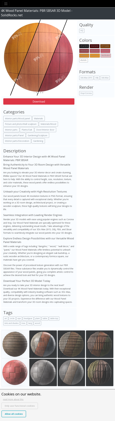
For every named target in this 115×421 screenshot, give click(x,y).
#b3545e (95, 51)
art (5, 318)
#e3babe (106, 55)
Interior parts (11, 129)
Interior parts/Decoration (17, 140)
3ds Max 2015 (86, 77)
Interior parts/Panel (14, 135)
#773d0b (105, 46)
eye (19, 318)
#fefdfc (83, 60)
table (45, 318)
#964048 (84, 51)
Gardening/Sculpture (37, 135)
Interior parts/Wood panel (17, 118)
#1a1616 (84, 46)
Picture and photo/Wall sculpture (21, 124)
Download (39, 101)
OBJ (96, 77)
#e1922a (95, 55)
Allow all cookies (14, 413)
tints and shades (11, 323)
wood (37, 323)
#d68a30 (84, 55)
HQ (81, 30)
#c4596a (105, 51)
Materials (38, 118)
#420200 (94, 46)
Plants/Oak (27, 129)
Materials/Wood (48, 124)
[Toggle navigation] (5, 3)
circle (12, 318)
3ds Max (105, 77)
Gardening (38, 140)
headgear (28, 318)
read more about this (13, 399)
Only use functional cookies (20, 405)
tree (23, 323)
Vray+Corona (86, 93)
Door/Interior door (45, 129)
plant (37, 318)
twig (30, 323)
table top (54, 318)
